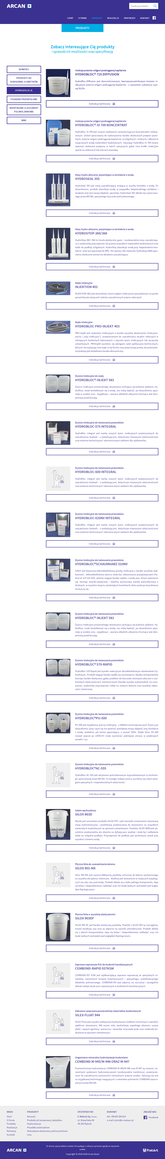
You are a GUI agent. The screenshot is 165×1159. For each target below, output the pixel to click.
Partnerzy (129, 18)
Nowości (24, 69)
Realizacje (113, 18)
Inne (23, 120)
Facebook (151, 1117)
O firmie (82, 18)
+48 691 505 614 (118, 1116)
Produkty (97, 18)
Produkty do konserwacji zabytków (24, 80)
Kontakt (144, 18)
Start (70, 18)
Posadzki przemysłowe (23, 99)
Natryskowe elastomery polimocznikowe (24, 110)
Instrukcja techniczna (102, 104)
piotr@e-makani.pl (124, 1120)
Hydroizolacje (24, 90)
